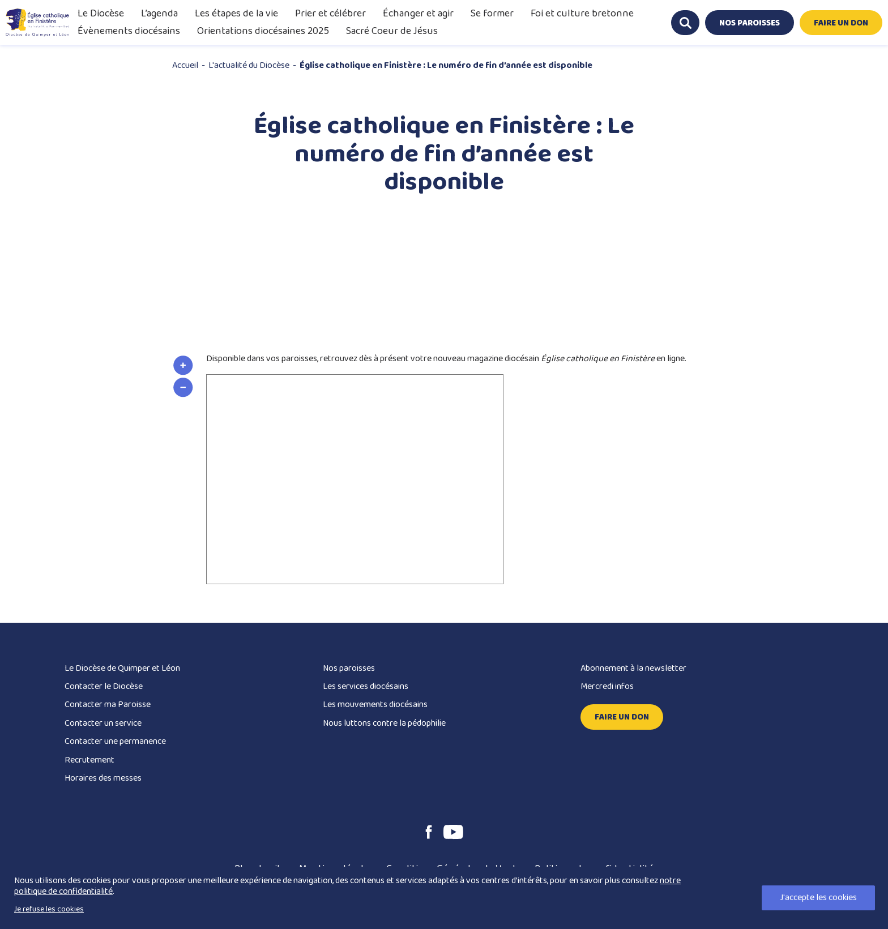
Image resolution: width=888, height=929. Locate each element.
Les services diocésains (365, 686)
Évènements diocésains (129, 31)
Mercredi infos (607, 686)
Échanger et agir (418, 14)
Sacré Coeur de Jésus (392, 31)
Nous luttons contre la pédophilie (384, 723)
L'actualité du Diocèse (248, 65)
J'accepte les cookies (818, 898)
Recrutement (89, 760)
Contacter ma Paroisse (108, 704)
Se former (492, 14)
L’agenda (159, 14)
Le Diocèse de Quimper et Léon (122, 668)
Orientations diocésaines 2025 (263, 31)
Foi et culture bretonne (582, 14)
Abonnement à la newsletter (633, 668)
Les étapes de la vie (236, 14)
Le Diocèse (101, 14)
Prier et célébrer (330, 14)
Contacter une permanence (115, 741)
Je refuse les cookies (49, 909)
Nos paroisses (349, 668)
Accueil (185, 65)
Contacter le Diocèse (104, 686)
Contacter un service (103, 723)
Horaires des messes (103, 778)
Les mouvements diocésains (375, 704)
